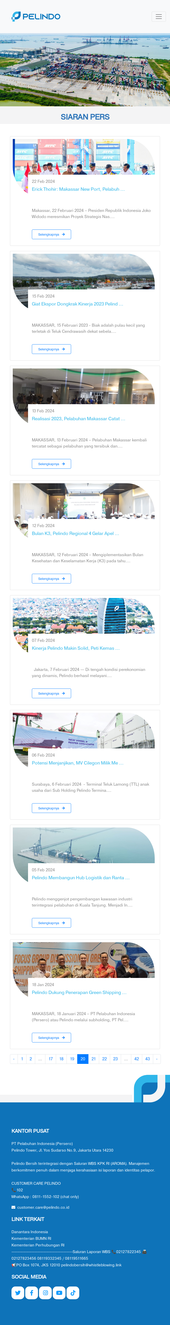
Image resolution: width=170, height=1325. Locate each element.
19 (72, 1059)
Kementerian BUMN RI (31, 1238)
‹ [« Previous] (14, 1059)
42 (136, 1059)
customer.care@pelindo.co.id (40, 1207)
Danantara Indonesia (29, 1232)
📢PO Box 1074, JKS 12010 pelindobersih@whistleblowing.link (66, 1265)
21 (93, 1059)
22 (104, 1059)
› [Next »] (157, 1059)
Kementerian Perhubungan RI (37, 1245)
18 (61, 1059)
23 (115, 1059)
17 (50, 1059)
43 (147, 1059)
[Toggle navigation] (159, 16)
